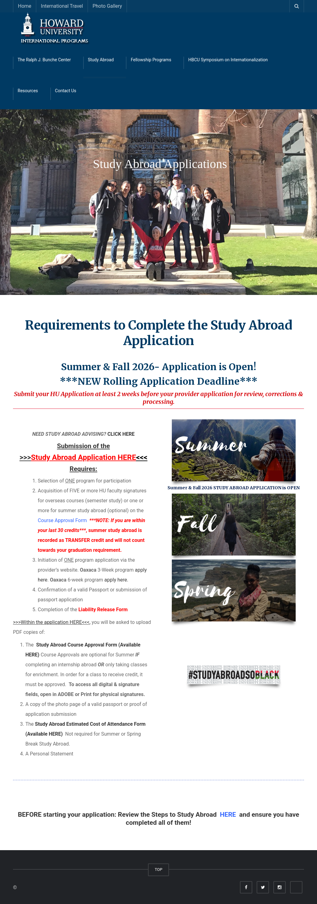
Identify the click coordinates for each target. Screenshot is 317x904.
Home (24, 6)
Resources (28, 90)
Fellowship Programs (151, 59)
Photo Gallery (107, 6)
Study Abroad (101, 59)
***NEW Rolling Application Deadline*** (159, 381)
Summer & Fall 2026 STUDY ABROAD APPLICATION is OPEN (233, 488)
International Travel (62, 6)
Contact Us (65, 90)
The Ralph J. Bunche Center (44, 59)
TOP (159, 869)
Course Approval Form (63, 520)
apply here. (116, 580)
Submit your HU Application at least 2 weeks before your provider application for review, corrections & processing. (158, 397)
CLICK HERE (121, 434)
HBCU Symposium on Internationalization (228, 59)
